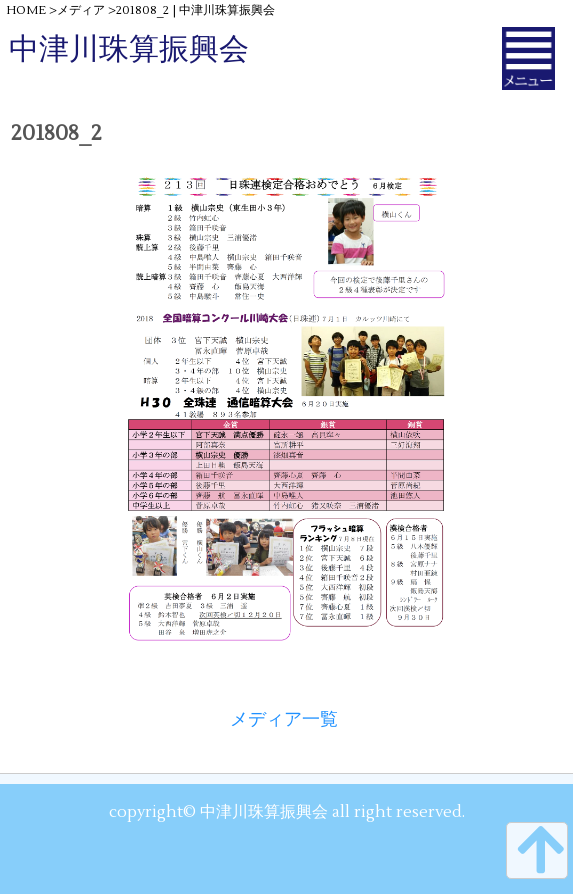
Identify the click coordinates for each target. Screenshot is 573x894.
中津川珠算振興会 (129, 49)
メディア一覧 (284, 719)
